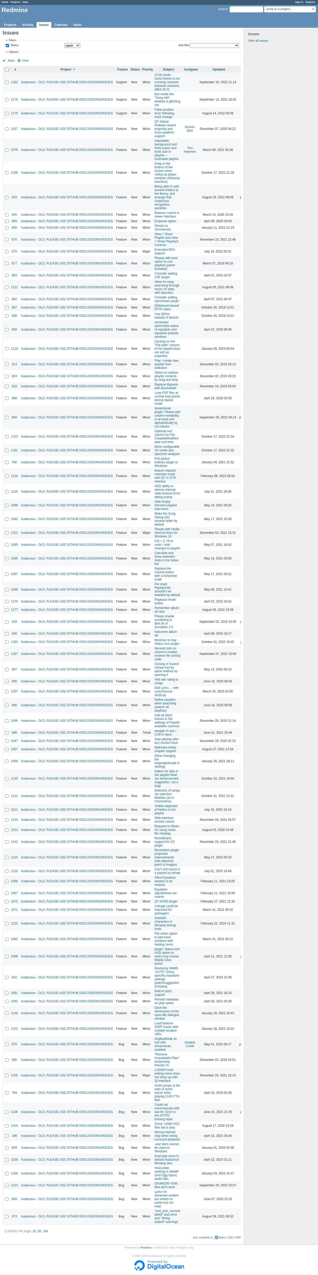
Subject (168, 69)
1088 (14, 956)
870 (14, 239)
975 (14, 1044)
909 (14, 329)
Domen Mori (190, 128)
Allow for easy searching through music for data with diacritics (166, 287)
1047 (14, 741)
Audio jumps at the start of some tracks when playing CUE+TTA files (167, 1093)
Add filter (184, 45)
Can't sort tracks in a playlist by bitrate (167, 871)
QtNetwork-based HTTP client (166, 307)
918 (14, 386)
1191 (14, 450)
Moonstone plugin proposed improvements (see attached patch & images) (166, 857)
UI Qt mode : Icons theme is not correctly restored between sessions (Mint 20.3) (167, 82)
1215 (14, 857)
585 (14, 1060)
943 (14, 197)
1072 (14, 901)
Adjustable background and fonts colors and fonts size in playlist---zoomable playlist (166, 150)
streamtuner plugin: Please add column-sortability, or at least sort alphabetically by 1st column (167, 417)
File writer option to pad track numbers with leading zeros (165, 939)
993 (14, 1199)
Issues (44, 25)
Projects (15, 2)
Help (25, 2)
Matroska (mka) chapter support (165, 749)
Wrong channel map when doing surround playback (167, 1135)
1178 (14, 99)
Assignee (191, 69)
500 (14, 633)
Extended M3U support (164, 251)
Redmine (145, 1247)
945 (14, 214)
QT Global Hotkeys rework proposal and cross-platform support (165, 129)
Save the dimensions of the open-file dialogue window (166, 1013)
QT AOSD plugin (166, 901)
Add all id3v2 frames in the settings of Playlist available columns (166, 720)
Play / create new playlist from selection (166, 364)
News (77, 25)
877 (14, 263)
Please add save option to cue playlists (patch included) (166, 263)
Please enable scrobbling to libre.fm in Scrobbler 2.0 (164, 621)
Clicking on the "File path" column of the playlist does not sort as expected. (167, 349)
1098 (14, 505)
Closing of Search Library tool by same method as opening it (166, 669)
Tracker (122, 69)
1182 (14, 82)
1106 (14, 1112)
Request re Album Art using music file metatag (166, 829)
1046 (14, 721)
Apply (11, 60)
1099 (14, 589)
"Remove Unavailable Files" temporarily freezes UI (166, 1060)
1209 (14, 1159)
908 (14, 316)
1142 (14, 842)
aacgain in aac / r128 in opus (165, 732)
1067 (14, 893)
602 (14, 977)
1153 (14, 436)
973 (14, 1216)
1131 (14, 796)
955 (14, 221)
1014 (14, 1125)
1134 (14, 820)
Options (13, 51)
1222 (14, 923)
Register (310, 2)
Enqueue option (165, 221)
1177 (14, 610)
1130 (14, 778)
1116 (14, 476)
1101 (14, 533)
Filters (12, 40)
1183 (14, 642)
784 (14, 1093)
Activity (27, 25)
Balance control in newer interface (166, 214)
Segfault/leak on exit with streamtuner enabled (165, 1044)
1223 (14, 1185)
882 (14, 299)
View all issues (258, 41)
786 (14, 462)
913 (14, 364)
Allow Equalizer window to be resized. (165, 881)
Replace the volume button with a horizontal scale (165, 574)
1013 (14, 830)
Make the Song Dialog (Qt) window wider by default (165, 519)
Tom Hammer (190, 149)
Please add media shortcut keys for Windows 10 (166, 532)
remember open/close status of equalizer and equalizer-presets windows (166, 329)
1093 (14, 519)
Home (5, 2)
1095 (14, 545)
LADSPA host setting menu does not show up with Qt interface (167, 1075)
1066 (14, 881)
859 (14, 1148)
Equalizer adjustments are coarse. (165, 893)
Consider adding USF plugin (165, 275)
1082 (14, 939)
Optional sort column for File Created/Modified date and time (166, 436)
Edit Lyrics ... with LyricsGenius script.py (166, 691)
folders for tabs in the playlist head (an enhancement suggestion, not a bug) (166, 778)
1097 (14, 574)
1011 (14, 809)
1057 (14, 749)
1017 (14, 129)
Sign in (299, 2)
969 (14, 417)
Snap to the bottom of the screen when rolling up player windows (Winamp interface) (167, 173)
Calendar (61, 25)
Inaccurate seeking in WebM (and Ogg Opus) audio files (166, 1173)
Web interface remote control (164, 819)
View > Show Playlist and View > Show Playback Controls (166, 239)
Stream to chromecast (162, 227)
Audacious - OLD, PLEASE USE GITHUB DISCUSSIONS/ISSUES (67, 82)
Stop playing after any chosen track (166, 741)
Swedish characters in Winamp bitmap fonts (165, 923)
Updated (219, 69)
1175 (14, 113)
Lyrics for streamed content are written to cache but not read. (166, 1199)
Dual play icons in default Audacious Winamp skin (166, 1159)
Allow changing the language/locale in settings (167, 761)
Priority (147, 69)
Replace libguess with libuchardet (166, 386)
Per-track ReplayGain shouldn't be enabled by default (167, 589)
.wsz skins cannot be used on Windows (166, 1147)
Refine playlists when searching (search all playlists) (165, 705)
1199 (14, 1173)
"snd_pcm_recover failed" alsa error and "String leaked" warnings (167, 1216)
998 (14, 732)
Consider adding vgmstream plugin (166, 299)
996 (14, 705)
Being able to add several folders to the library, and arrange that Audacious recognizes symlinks (166, 197)
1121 (14, 287)
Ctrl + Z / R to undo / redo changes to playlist (167, 544)
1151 (14, 1029)
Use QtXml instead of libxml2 (166, 315)
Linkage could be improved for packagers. (166, 909)
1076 (14, 150)
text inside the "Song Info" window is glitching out (167, 99)
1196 (14, 172)
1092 (14, 1001)
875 (14, 251)
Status (14, 45)
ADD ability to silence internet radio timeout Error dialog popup (167, 491)
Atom (222, 1237)
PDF (238, 1237)
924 (14, 376)
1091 (14, 993)
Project (66, 69)
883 (14, 275)
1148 (14, 1013)
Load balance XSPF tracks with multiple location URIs (166, 1028)
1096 (14, 558)
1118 (14, 349)
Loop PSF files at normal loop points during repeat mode (167, 398)
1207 (14, 691)
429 (14, 622)
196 (14, 1136)
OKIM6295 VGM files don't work (165, 1185)
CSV (230, 1237)
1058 (14, 761)
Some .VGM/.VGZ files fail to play (167, 1125)
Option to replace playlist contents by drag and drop (166, 376)
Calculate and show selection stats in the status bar (166, 558)
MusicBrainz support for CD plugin (164, 841)
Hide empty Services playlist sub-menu (165, 505)
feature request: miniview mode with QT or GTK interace (165, 476)
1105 (14, 1075)
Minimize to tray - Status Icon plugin (166, 642)
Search (223, 9)
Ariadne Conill (190, 1044)
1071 (14, 910)
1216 (14, 871)
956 (14, 227)
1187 (14, 654)
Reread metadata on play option (166, 1001)
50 (39, 1231)
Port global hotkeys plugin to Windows (166, 462)
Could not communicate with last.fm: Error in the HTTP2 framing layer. (166, 1112)
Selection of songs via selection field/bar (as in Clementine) (167, 796)
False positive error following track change (164, 113)
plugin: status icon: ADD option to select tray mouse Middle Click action (167, 956)
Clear (25, 60)
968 (14, 398)
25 (34, 1231)
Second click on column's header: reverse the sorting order (167, 654)
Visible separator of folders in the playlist (166, 809)
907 (14, 307)
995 (14, 681)
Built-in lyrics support (163, 993)
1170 (14, 601)
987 (14, 669)
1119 (14, 491)
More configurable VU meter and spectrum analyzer (167, 450)
